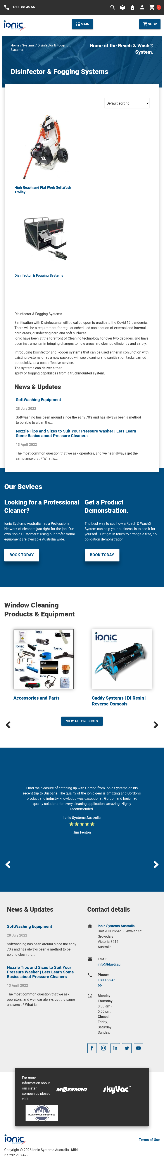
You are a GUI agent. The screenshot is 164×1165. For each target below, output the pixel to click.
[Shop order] (127, 103)
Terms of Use (149, 1140)
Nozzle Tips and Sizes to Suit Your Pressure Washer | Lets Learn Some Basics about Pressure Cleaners (76, 433)
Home (15, 45)
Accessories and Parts (37, 698)
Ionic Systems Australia (116, 926)
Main (83, 24)
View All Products (82, 721)
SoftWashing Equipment (38, 399)
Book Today (22, 555)
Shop (150, 24)
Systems (28, 45)
